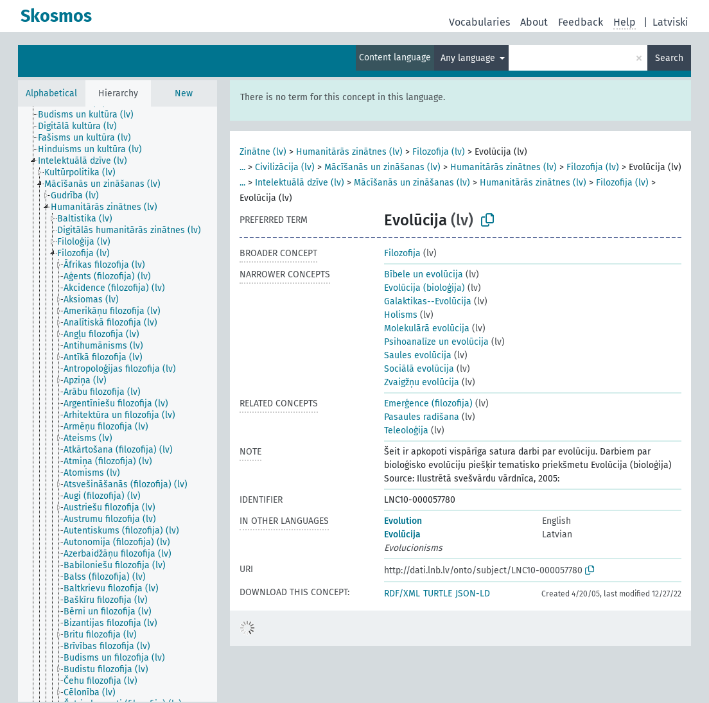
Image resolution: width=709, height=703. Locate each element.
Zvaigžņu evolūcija (421, 382)
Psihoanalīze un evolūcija (436, 341)
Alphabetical (51, 93)
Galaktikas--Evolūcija (427, 301)
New (184, 93)
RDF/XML (402, 593)
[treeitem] (91, 115)
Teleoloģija (406, 430)
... (242, 167)
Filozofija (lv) (438, 151)
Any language (469, 58)
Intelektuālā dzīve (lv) (299, 182)
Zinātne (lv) (263, 151)
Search (669, 58)
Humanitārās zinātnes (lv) (349, 151)
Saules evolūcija (417, 355)
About (534, 22)
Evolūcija (402, 534)
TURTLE (437, 593)
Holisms (400, 314)
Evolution (403, 521)
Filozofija (402, 253)
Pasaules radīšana (421, 417)
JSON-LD (472, 593)
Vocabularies (479, 22)
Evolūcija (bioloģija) (424, 287)
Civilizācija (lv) (285, 167)
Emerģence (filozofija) (428, 403)
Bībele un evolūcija (423, 274)
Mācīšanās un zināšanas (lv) (382, 167)
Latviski (670, 22)
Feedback (580, 22)
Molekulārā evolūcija (426, 328)
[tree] (117, 404)
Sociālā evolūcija (419, 368)
